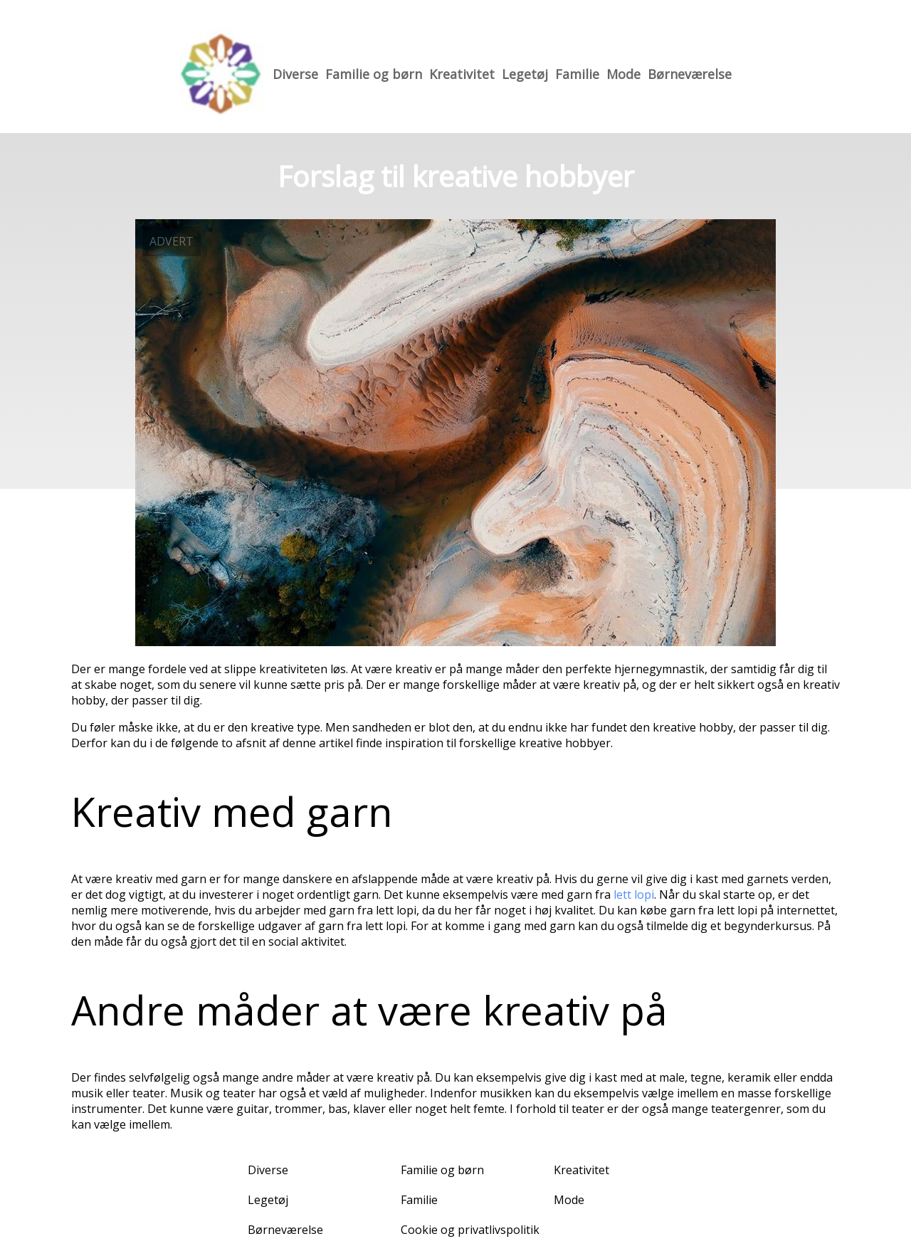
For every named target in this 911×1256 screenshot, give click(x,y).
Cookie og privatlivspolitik (470, 1229)
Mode (623, 74)
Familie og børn (373, 74)
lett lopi (634, 894)
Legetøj (525, 74)
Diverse (295, 74)
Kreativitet (462, 74)
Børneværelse (690, 74)
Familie (577, 74)
